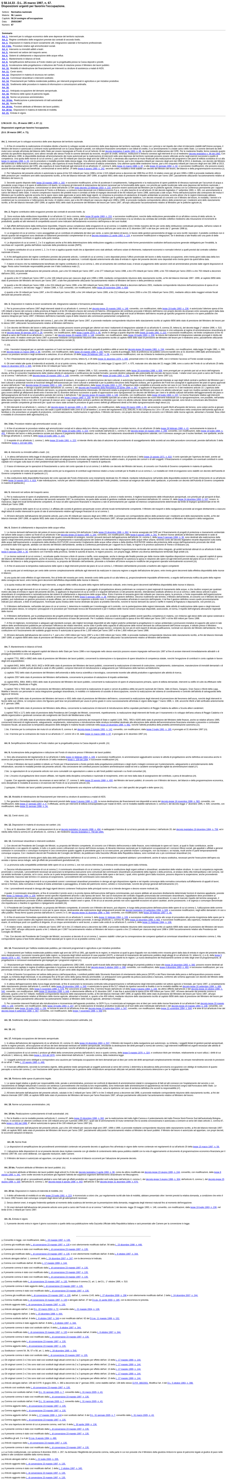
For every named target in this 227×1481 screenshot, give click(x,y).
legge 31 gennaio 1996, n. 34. (34, 806)
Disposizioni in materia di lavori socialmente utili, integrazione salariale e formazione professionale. (57, 304)
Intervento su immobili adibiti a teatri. (28, 452)
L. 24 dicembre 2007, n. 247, (59, 1258)
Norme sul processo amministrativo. (29, 1104)
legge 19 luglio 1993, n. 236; (141, 335)
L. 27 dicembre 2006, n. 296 (113, 1295)
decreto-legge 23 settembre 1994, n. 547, (108, 1008)
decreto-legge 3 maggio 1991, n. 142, (95, 729)
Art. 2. (5, 212)
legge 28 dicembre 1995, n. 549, (71, 986)
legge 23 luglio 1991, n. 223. (51, 436)
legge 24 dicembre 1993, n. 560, (180, 965)
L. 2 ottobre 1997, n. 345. (70, 1468)
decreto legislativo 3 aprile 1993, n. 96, (123, 151)
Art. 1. (4, 141)
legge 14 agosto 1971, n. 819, (158, 457)
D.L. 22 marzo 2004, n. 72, (46, 1309)
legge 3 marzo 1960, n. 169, (78, 397)
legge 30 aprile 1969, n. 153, (98, 216)
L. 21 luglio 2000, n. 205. (47, 1459)
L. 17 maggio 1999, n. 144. (54, 1263)
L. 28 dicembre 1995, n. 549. (63, 1350)
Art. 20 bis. (8, 1167)
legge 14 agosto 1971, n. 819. (22, 480)
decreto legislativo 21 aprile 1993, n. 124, (111, 235)
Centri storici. (18, 815)
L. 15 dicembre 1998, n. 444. (49, 1314)
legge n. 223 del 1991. (22, 443)
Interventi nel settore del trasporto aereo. (29, 492)
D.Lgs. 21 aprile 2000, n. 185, (106, 1300)
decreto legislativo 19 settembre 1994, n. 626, (147, 910)
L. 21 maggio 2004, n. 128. (87, 1309)
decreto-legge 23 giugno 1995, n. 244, (79, 535)
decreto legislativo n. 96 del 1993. (205, 153)
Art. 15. (6, 1020)
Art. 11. (6, 815)
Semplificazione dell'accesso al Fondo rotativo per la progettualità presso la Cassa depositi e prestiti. (58, 743)
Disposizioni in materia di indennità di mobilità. (37, 1191)
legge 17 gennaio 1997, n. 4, (33, 804)
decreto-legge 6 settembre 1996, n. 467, (20, 1011)
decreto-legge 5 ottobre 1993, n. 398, (108, 967)
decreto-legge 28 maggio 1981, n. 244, (146, 349)
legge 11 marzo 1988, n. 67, (130, 166)
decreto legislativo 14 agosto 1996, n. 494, (81, 829)
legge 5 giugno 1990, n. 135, (84, 801)
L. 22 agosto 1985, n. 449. (32, 1062)
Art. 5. (5, 492)
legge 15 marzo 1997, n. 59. (206, 1146)
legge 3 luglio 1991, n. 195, (159, 729)
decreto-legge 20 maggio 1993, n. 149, (44, 385)
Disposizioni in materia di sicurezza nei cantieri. (34, 825)
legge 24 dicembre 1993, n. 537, (193, 499)
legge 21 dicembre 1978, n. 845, (113, 359)
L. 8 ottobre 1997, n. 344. (127, 1254)
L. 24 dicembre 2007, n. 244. (184, 1295)
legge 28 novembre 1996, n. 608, (147, 370)
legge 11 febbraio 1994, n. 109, (80, 757)
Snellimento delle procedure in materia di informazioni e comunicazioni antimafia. (50, 1020)
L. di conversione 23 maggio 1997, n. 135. (68, 1249)
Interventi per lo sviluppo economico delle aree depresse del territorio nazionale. (45, 141)
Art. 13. (6, 841)
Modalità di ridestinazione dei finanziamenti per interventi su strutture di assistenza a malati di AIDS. (59, 797)
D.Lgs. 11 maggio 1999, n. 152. (105, 1318)
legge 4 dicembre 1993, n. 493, (174, 967)
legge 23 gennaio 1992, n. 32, (164, 166)
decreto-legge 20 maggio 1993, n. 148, (110, 308)
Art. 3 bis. (7, 424)
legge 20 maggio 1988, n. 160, (88, 352)
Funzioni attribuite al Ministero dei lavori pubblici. (38, 1167)
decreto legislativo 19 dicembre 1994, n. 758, (197, 829)
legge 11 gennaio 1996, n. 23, (15, 161)
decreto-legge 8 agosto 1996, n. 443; (65, 1182)
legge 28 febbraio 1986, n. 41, (175, 428)
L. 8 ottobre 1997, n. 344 (47, 1318)
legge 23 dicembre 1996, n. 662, (114, 532)
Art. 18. (6, 1078)
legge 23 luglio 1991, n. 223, (153, 332)
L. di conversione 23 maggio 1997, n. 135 (50, 1244)
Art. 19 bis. (8, 1113)
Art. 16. (6, 1029)
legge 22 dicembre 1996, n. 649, (54, 991)
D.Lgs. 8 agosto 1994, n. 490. (43, 1438)
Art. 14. (6, 948)
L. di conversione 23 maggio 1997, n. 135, (50, 1254)
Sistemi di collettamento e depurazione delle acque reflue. (37, 527)
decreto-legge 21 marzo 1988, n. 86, (24, 352)
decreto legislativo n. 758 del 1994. (87, 832)
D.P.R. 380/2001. (140, 1383)
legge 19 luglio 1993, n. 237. (109, 385)
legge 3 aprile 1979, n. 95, (89, 332)
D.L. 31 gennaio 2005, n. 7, (52, 1392)
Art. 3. (5, 304)
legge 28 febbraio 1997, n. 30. (158, 912)
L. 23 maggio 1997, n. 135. (58, 1240)
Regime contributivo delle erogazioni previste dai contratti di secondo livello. (46, 212)
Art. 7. (5, 647)
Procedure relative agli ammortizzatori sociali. (36, 424)
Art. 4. (5, 452)
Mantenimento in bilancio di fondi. (26, 647)
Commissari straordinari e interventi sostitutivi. (34, 841)
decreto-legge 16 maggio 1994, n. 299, (149, 431)
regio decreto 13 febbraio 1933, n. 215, (93, 187)
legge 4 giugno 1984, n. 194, (144, 989)
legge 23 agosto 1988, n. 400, (99, 780)
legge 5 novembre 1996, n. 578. (49, 989)
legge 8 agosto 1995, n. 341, (143, 535)
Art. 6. (5, 527)
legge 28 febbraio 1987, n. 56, (96, 354)
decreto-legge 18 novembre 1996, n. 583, (180, 801)
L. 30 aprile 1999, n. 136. (85, 1424)
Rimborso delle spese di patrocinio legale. (31, 1078)
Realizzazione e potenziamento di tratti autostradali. (40, 1113)
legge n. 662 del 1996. (17, 1123)
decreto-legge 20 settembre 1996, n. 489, (202, 986)
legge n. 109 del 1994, (78, 759)
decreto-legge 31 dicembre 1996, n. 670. (119, 1182)
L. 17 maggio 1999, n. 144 (49, 1415)
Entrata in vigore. (20, 1219)
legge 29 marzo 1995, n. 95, (134, 407)
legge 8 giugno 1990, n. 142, (91, 168)
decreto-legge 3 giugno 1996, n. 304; (163, 1179)
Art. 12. (6, 825)
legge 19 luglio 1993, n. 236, (175, 308)
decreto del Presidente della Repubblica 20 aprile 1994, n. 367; (108, 387)
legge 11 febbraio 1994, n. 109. (157, 922)
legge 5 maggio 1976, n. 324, (136, 1053)
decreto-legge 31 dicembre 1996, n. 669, (91, 912)
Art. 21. (6, 1219)
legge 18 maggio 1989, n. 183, (50, 183)
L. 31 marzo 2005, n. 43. (91, 1392)
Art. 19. (6, 1104)
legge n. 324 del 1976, (44, 1055)
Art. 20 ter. (8, 1191)
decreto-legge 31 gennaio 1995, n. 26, (69, 407)
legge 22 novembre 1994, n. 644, (176, 1008)
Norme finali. (21, 1142)
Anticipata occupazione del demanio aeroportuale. (35, 1038)
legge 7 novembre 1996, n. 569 (87, 1011)
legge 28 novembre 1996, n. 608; (112, 287)
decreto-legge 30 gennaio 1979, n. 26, (25, 332)
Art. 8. (5, 743)
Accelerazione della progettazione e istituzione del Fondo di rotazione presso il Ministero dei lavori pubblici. (60, 752)
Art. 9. (5, 752)
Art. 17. (6, 1038)
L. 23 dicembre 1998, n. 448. (128, 1244)
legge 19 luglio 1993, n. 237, (61, 1006)
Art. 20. (9, 1142)
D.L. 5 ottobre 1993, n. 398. (180, 1383)
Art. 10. (6, 797)
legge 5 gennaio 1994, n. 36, (170, 537)
